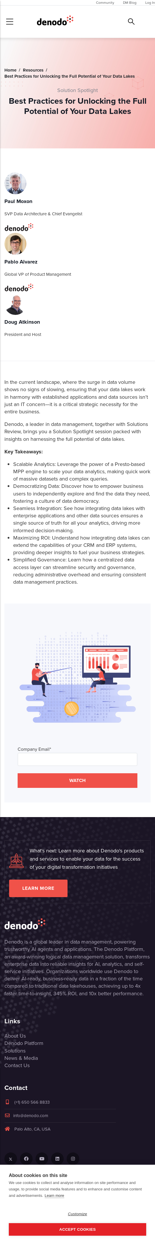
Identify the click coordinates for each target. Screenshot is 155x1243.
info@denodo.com (26, 1115)
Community (105, 2)
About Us (15, 1036)
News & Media (21, 1058)
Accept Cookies (77, 1229)
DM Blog (130, 2)
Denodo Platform (23, 1043)
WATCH (77, 780)
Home (10, 70)
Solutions (15, 1051)
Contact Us (17, 1065)
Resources (33, 70)
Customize (77, 1214)
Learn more (38, 888)
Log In (150, 2)
